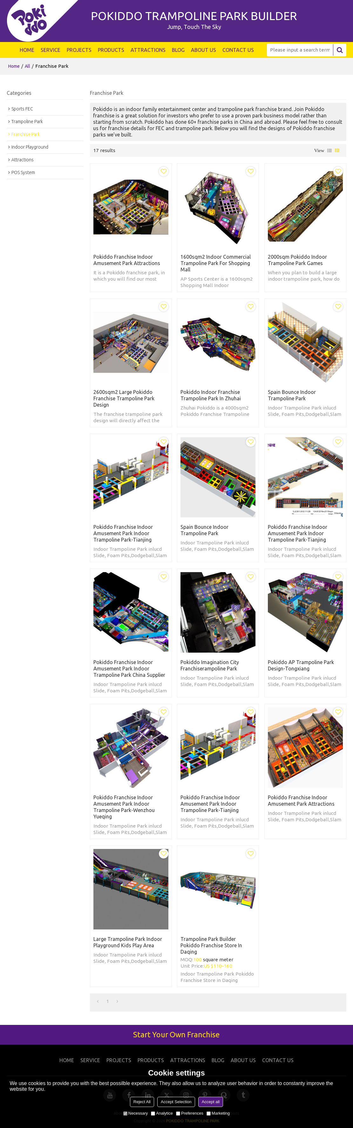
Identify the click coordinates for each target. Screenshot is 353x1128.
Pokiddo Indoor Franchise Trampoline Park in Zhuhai (210, 395)
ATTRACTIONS (148, 50)
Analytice (162, 1113)
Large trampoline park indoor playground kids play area (127, 942)
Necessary (135, 1113)
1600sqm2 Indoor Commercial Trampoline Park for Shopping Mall (215, 263)
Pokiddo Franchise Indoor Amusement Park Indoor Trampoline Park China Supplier (129, 668)
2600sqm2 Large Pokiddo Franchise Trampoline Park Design (123, 398)
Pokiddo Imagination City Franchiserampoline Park (209, 665)
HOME (27, 50)
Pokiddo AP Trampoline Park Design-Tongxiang (301, 665)
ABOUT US (203, 50)
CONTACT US (238, 50)
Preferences (189, 1113)
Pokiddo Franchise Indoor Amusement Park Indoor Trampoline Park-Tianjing (123, 533)
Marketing (218, 1113)
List (329, 150)
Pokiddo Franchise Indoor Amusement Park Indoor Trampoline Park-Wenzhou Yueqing (124, 807)
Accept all (211, 1101)
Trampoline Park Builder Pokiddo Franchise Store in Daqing (211, 945)
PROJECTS (79, 50)
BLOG (178, 50)
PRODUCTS (111, 50)
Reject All (142, 1101)
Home (14, 66)
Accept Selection (176, 1101)
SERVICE (50, 50)
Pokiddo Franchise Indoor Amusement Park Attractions (126, 260)
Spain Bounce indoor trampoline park (292, 395)
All (27, 66)
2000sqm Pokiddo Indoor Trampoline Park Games (297, 260)
